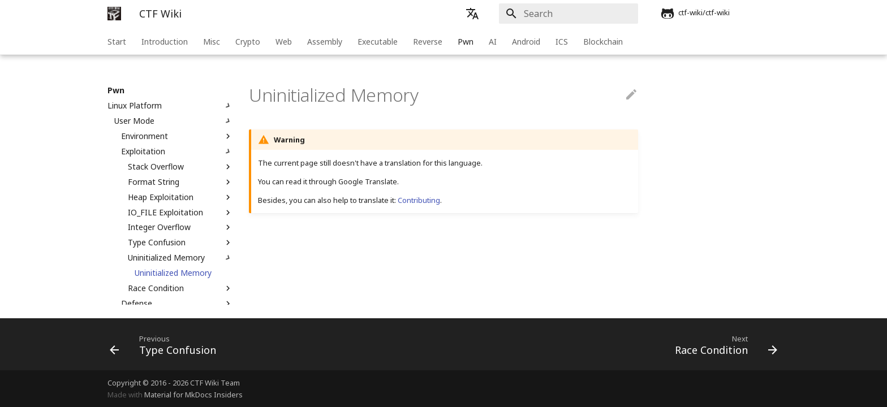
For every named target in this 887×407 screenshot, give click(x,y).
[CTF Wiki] (114, 13)
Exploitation (177, 151)
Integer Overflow (180, 227)
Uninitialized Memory (180, 258)
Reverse (427, 41)
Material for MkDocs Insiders (193, 394)
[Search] (572, 13)
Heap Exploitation (180, 197)
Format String (180, 182)
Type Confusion (180, 242)
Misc (211, 41)
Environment (177, 136)
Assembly (324, 41)
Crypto (247, 41)
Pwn (465, 41)
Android (526, 41)
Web (283, 41)
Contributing (419, 200)
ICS (562, 41)
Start (116, 41)
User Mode (173, 121)
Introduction (164, 41)
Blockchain (603, 41)
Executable (378, 41)
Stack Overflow (180, 167)
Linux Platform (170, 106)
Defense (177, 303)
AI (493, 41)
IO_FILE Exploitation (180, 212)
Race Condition (180, 288)
